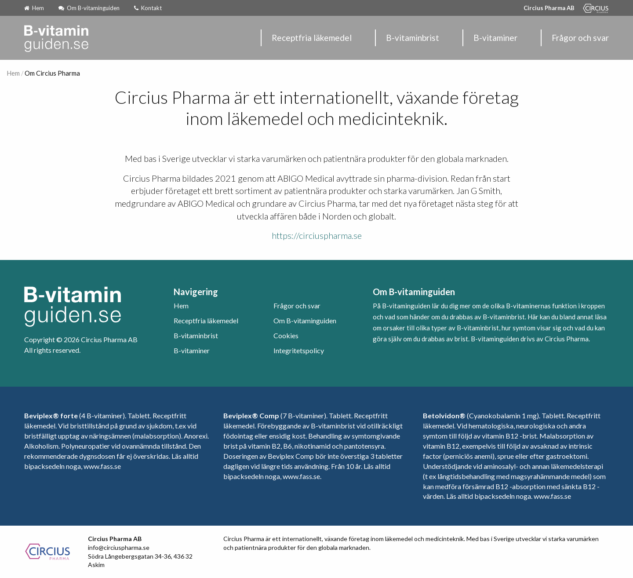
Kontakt (148, 7)
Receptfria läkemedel (312, 38)
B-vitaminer (495, 38)
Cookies (285, 335)
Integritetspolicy (298, 350)
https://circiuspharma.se (317, 235)
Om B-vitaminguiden (89, 7)
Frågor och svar (580, 38)
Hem (34, 7)
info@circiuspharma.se (118, 547)
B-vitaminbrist (412, 38)
